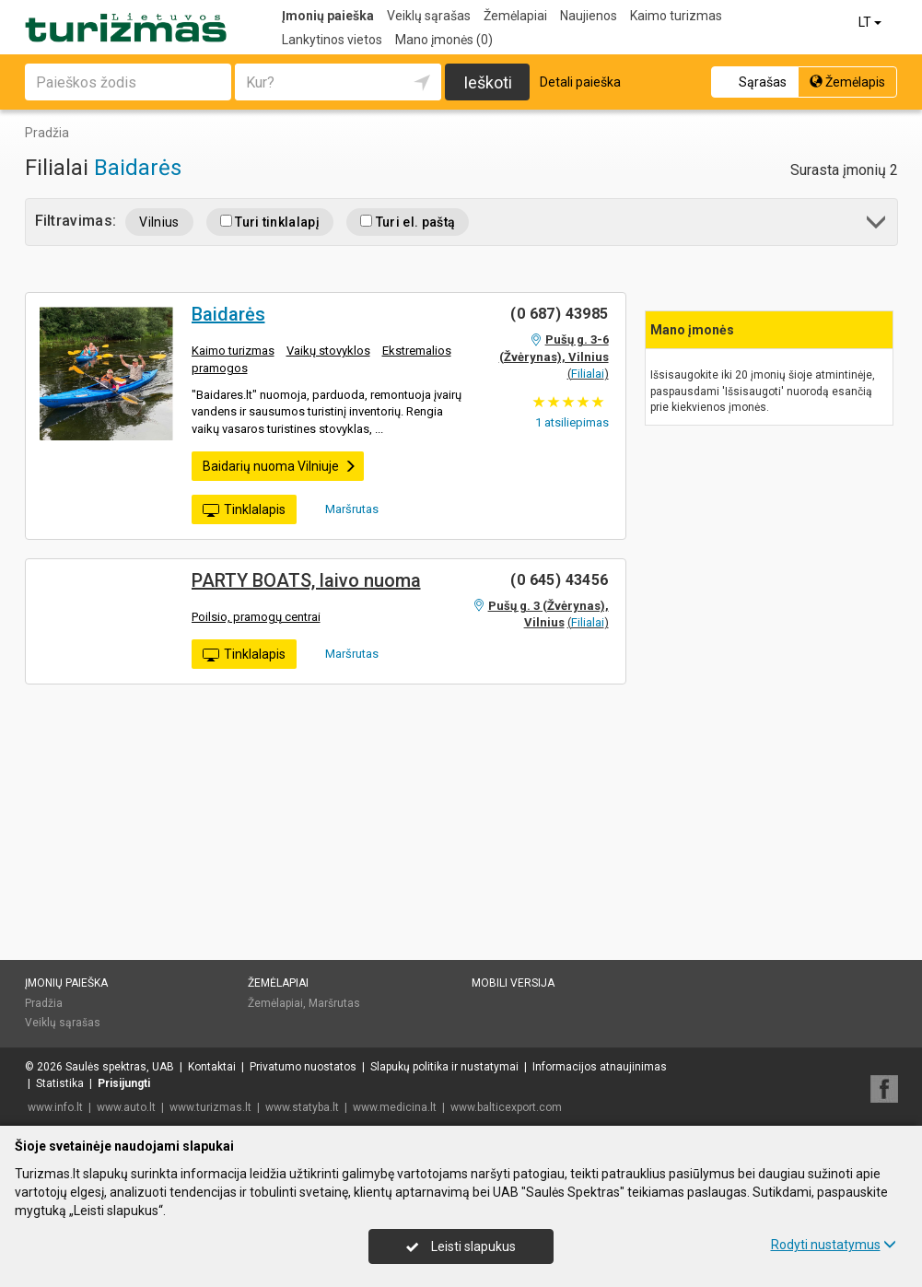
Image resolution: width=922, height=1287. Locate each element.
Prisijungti (124, 1083)
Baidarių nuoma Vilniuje (279, 466)
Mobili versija (513, 983)
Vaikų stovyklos (328, 350)
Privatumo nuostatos (303, 1066)
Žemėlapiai (515, 15)
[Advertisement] (769, 421)
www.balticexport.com (506, 1107)
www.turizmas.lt (210, 1107)
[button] (877, 225)
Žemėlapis (847, 82)
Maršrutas (345, 508)
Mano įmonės (444, 39)
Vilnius (159, 222)
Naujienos (588, 15)
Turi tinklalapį (270, 222)
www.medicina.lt (395, 1107)
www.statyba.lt (302, 1107)
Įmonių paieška (328, 15)
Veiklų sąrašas (429, 15)
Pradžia (44, 1003)
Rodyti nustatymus (833, 1244)
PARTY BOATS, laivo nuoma (306, 580)
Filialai (587, 373)
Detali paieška (580, 82)
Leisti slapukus (460, 1246)
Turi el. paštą (407, 222)
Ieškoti (487, 82)
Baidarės (137, 168)
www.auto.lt (126, 1107)
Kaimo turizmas (676, 15)
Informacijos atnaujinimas (599, 1066)
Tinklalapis (244, 510)
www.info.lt (55, 1107)
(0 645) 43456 (559, 580)
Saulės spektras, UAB (119, 1066)
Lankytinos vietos (332, 39)
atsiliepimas (572, 422)
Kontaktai (212, 1066)
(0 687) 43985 (559, 313)
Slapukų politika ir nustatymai (444, 1066)
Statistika (60, 1083)
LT (871, 22)
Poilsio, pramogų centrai (256, 617)
